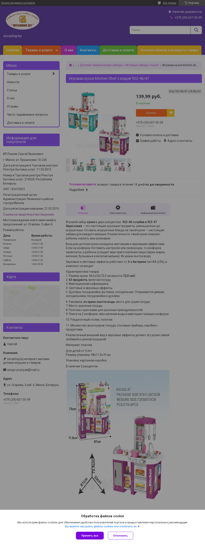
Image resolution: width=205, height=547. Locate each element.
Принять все (89, 535)
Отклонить (120, 535)
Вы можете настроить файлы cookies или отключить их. (101, 526)
